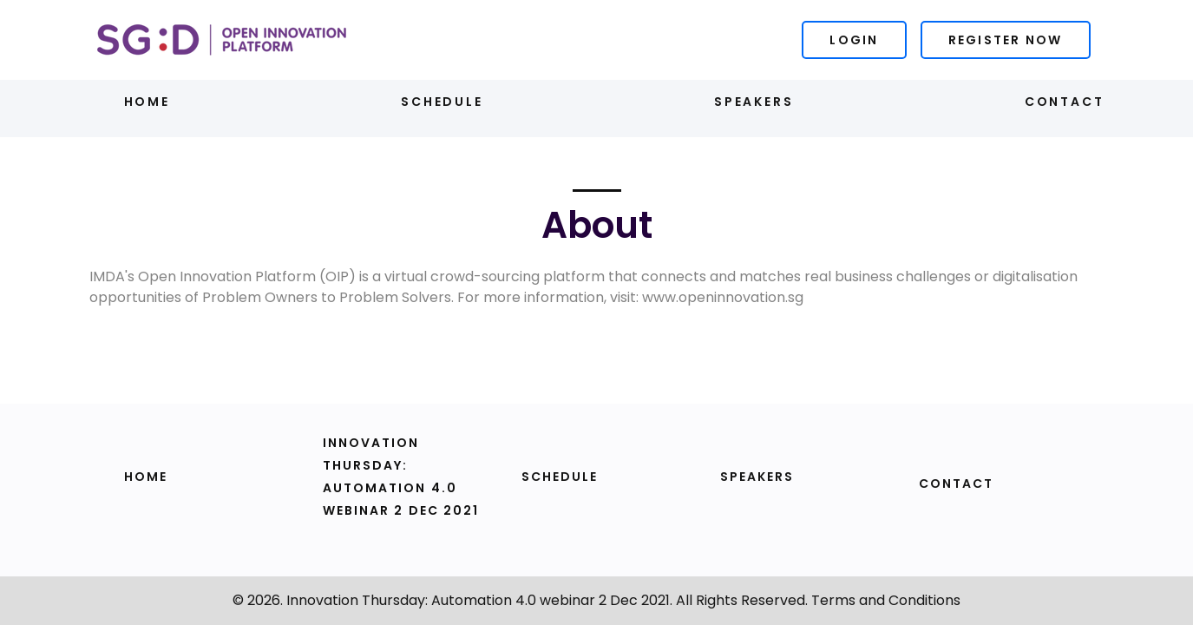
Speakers (753, 101)
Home (147, 101)
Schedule (441, 101)
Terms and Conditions (885, 600)
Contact (1065, 101)
